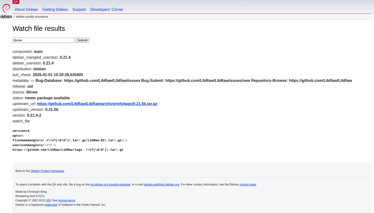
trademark (50, 204)
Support (79, 9)
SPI (48, 200)
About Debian (26, 9)
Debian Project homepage (47, 171)
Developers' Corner (106, 9)
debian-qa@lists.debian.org (161, 184)
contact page (248, 184)
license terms (66, 200)
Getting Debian (55, 9)
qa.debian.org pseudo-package (110, 184)
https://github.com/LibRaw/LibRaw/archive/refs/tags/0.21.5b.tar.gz (97, 104)
